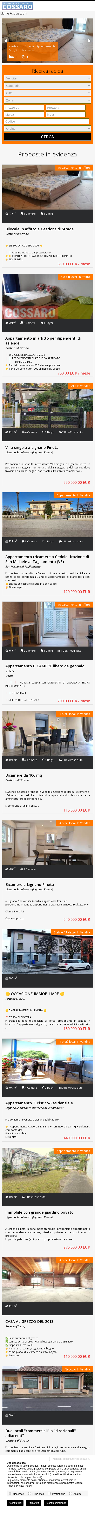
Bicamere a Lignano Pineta (29, 884)
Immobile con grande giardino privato (39, 1212)
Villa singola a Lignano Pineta (32, 447)
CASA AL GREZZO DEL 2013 (29, 1321)
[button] (5, 41)
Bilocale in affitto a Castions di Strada (39, 228)
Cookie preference (48, 1483)
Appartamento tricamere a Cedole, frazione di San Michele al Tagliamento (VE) (47, 559)
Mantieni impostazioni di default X (71, 1458)
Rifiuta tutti (34, 1503)
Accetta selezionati (56, 1503)
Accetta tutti (15, 1503)
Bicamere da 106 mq (23, 775)
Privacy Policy (23, 1485)
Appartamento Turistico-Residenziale (39, 1102)
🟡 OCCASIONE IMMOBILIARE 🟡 (35, 993)
